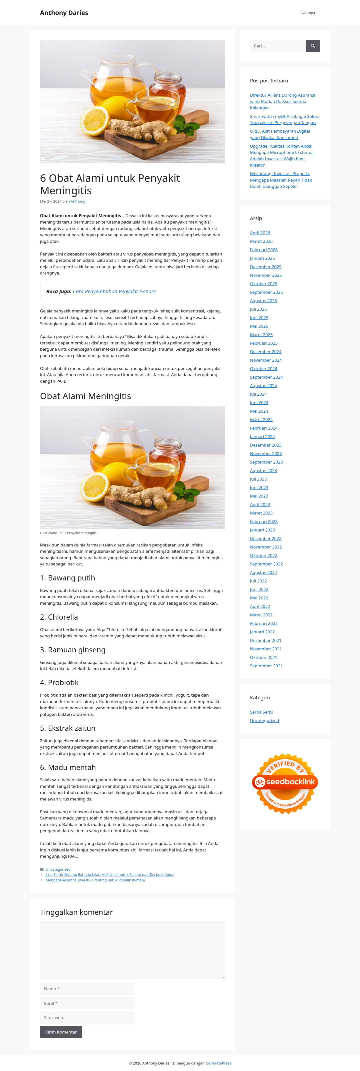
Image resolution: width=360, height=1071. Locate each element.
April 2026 (260, 233)
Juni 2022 (259, 589)
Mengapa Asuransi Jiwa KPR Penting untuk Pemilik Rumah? (96, 880)
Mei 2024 (259, 411)
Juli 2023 (258, 479)
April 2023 (260, 504)
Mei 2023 (259, 496)
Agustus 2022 (263, 572)
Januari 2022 (262, 632)
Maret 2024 (261, 419)
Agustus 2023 (263, 470)
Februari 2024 (264, 428)
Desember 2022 (266, 538)
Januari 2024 (262, 436)
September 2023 (266, 462)
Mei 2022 (259, 598)
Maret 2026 (261, 241)
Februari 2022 (264, 623)
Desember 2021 (266, 640)
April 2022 (260, 606)
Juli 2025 (258, 309)
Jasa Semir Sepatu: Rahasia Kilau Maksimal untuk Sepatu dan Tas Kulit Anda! (110, 874)
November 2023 (266, 453)
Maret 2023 (261, 513)
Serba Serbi (261, 712)
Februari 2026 (264, 250)
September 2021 (266, 666)
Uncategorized (58, 869)
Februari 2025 (264, 343)
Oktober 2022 (263, 555)
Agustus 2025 (263, 300)
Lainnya (308, 12)
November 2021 (266, 649)
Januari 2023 (262, 530)
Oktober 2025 (263, 283)
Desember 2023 (266, 445)
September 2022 (266, 564)
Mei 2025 (259, 326)
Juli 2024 (258, 394)
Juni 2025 (259, 317)
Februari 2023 (264, 521)
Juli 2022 (258, 581)
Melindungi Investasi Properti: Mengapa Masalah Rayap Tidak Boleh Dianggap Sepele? (281, 180)
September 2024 (266, 377)
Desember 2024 (266, 351)
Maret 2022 (261, 615)
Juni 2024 (259, 402)
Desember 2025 (266, 266)
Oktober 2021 (263, 657)
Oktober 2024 (263, 368)
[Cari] (313, 46)
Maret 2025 (261, 334)
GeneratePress (218, 1063)
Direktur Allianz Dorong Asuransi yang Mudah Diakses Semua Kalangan (282, 101)
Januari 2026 (262, 258)
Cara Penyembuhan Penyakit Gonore (114, 291)
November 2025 (266, 275)
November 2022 (266, 547)
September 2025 (266, 292)
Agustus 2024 (263, 385)
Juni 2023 (259, 487)
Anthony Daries (64, 12)
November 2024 (266, 360)
